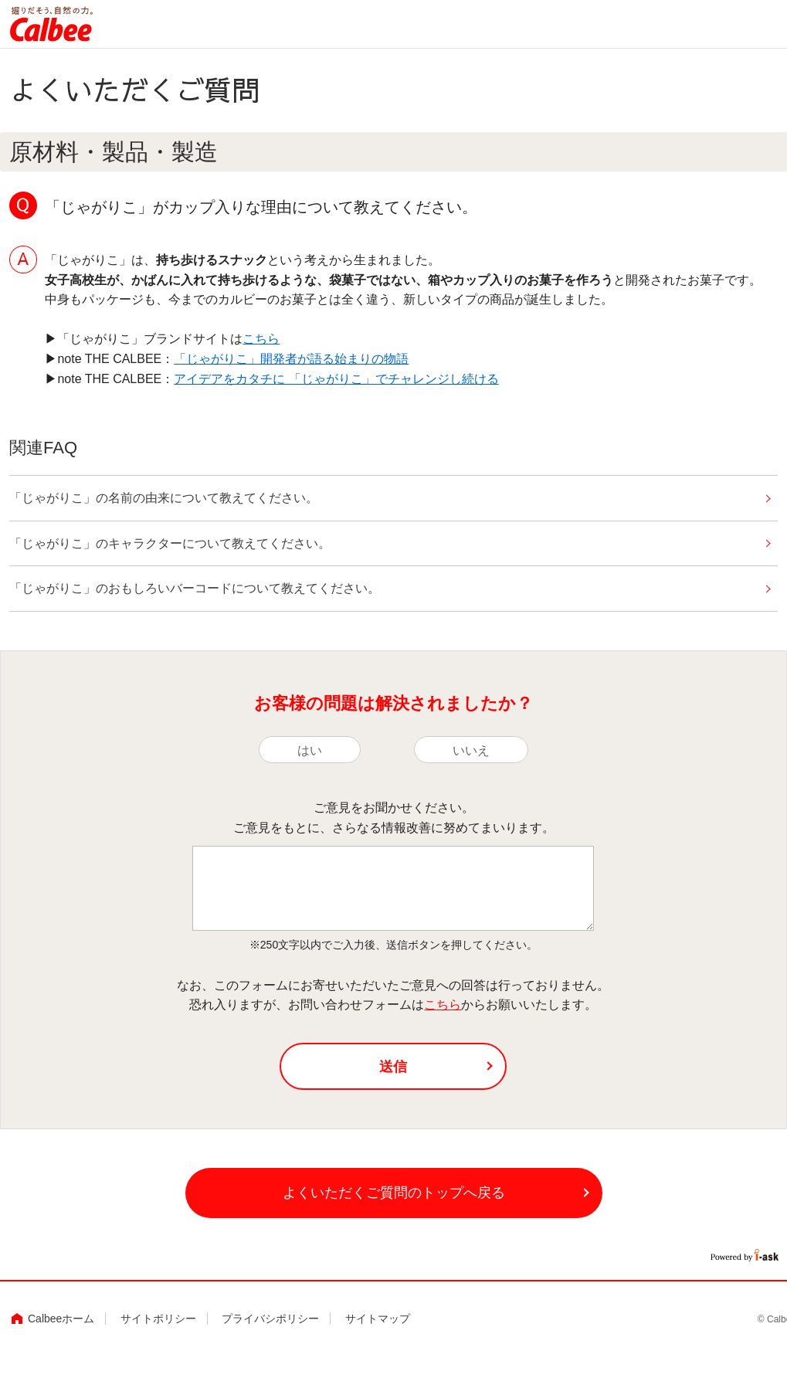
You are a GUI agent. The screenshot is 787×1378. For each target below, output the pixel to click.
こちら (261, 338)
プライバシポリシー (270, 1318)
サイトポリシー (158, 1318)
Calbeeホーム (61, 1318)
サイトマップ (377, 1318)
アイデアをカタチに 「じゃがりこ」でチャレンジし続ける (336, 378)
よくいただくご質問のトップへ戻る (394, 1192)
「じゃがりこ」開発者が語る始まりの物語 (291, 358)
